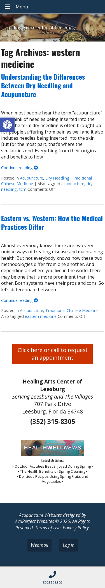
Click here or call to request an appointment (53, 353)
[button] (7, 125)
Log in (68, 545)
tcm (22, 189)
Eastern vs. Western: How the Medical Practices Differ (52, 222)
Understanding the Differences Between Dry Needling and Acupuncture (43, 85)
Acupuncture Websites (40, 515)
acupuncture (72, 183)
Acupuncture (31, 178)
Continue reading (19, 167)
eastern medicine (41, 316)
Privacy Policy (76, 528)
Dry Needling (57, 178)
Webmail (39, 545)
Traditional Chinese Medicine (72, 310)
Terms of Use (47, 528)
